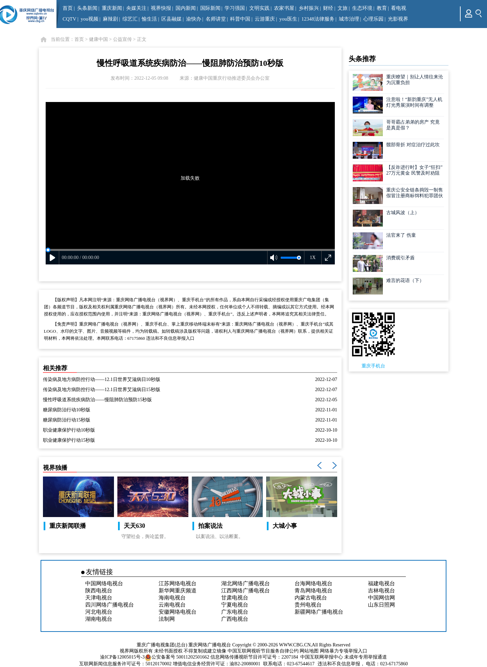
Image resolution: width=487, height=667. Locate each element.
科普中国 (240, 19)
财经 (328, 8)
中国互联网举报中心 (321, 657)
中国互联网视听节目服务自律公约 (263, 650)
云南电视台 (172, 605)
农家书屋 (284, 8)
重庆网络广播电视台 (209, 644)
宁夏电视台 (234, 605)
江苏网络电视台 (177, 583)
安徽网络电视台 (177, 612)
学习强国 (235, 8)
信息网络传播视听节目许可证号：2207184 (254, 657)
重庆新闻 (112, 8)
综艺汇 (130, 19)
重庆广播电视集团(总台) (162, 644)
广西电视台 (234, 619)
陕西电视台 (98, 590)
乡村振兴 (309, 8)
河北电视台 (98, 612)
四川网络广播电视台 (109, 605)
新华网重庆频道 (177, 590)
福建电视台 (381, 583)
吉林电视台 (381, 590)
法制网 (167, 619)
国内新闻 (186, 8)
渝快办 (193, 19)
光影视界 (398, 19)
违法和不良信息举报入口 (170, 338)
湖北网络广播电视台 (245, 583)
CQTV (69, 19)
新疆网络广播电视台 (319, 612)
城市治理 (349, 19)
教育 (382, 8)
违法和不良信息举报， (341, 663)
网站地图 (309, 650)
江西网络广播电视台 (245, 590)
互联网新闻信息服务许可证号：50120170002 (125, 663)
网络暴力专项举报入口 (343, 650)
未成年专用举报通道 (365, 657)
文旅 (343, 8)
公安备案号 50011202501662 (177, 657)
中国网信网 (381, 597)
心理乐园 (373, 19)
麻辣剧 (110, 19)
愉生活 (149, 19)
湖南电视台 (98, 619)
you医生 (288, 19)
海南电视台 (172, 597)
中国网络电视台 (104, 583)
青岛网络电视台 (313, 590)
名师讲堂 (216, 19)
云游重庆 (265, 19)
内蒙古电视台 (311, 597)
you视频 (90, 19)
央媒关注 (136, 8)
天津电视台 (98, 597)
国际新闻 (210, 8)
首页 (68, 8)
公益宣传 (122, 39)
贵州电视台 (308, 605)
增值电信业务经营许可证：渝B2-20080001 (216, 663)
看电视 (398, 8)
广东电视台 (234, 612)
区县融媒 (171, 19)
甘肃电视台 (234, 597)
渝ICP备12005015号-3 (122, 657)
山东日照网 (381, 605)
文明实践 (259, 8)
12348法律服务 (317, 19)
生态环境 (362, 8)
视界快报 (161, 8)
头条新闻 (87, 8)
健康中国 (98, 39)
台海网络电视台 (313, 583)
